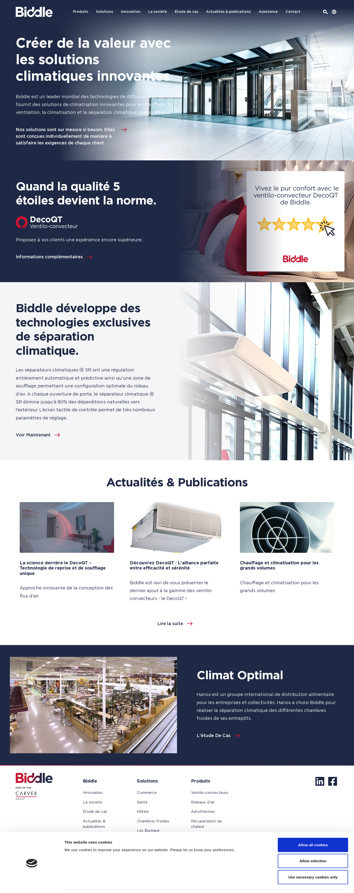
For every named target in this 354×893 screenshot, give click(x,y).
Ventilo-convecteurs (209, 793)
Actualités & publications (228, 12)
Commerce (147, 793)
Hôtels (143, 812)
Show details (258, 883)
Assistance (268, 12)
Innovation (130, 12)
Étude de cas (186, 12)
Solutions (104, 12)
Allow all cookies (313, 828)
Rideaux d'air (203, 802)
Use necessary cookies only (313, 861)
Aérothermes (203, 812)
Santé (142, 802)
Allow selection (312, 845)
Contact (293, 12)
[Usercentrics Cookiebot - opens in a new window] (31, 883)
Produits (80, 12)
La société (157, 12)
